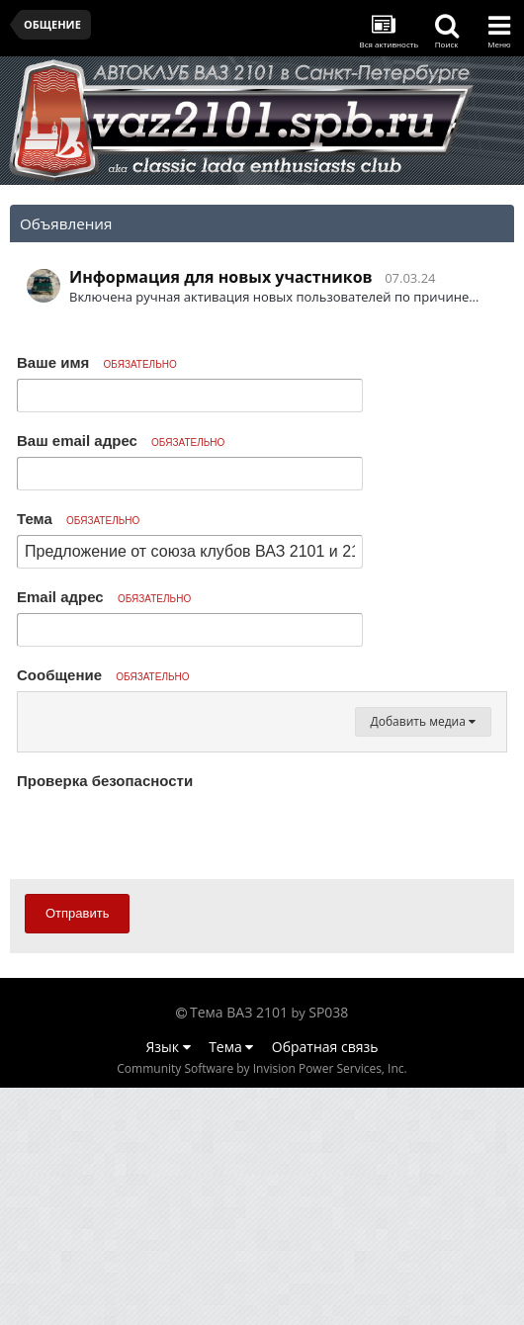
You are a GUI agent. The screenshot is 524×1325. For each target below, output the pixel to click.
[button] (35, 712)
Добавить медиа (423, 958)
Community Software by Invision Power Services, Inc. (261, 1305)
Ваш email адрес (120, 440)
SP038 (328, 1249)
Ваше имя (97, 362)
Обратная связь (325, 1284)
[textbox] (262, 830)
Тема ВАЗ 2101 (239, 1249)
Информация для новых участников (221, 277)
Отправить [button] (77, 1150)
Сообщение (103, 674)
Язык (168, 1284)
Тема (78, 518)
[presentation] (167, 1070)
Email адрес (104, 596)
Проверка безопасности (105, 1018)
